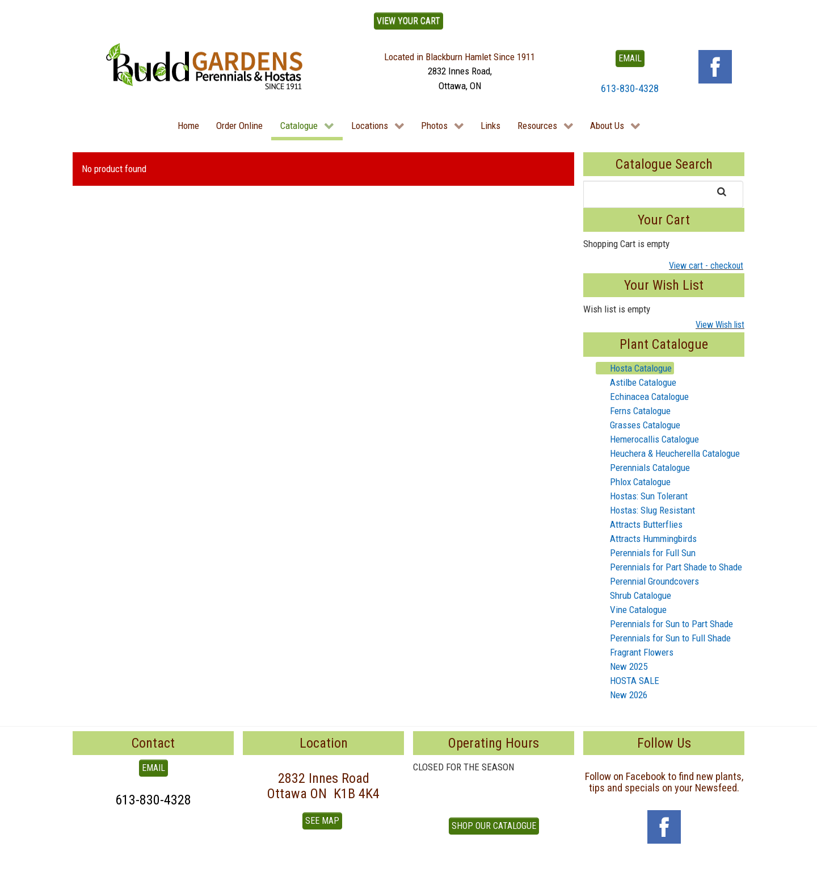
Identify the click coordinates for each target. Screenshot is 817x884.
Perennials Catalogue (643, 467)
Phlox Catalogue (633, 482)
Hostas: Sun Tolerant (642, 496)
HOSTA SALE (627, 680)
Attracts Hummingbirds (646, 538)
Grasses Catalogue (638, 425)
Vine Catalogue (631, 609)
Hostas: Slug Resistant (645, 510)
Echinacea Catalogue (642, 396)
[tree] (663, 531)
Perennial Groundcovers (647, 581)
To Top (85, 871)
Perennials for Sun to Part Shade (664, 624)
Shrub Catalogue (633, 595)
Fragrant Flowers (634, 652)
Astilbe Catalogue (636, 382)
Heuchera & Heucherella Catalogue (668, 453)
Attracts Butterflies (639, 524)
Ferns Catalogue (633, 411)
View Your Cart (408, 20)
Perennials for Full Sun (646, 553)
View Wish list (720, 324)
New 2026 (621, 695)
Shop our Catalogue (494, 825)
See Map (322, 820)
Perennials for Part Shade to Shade (669, 567)
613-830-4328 (630, 88)
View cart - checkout (706, 265)
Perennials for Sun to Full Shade (663, 638)
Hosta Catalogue (634, 368)
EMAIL (630, 58)
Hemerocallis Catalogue (647, 439)
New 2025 (621, 666)
